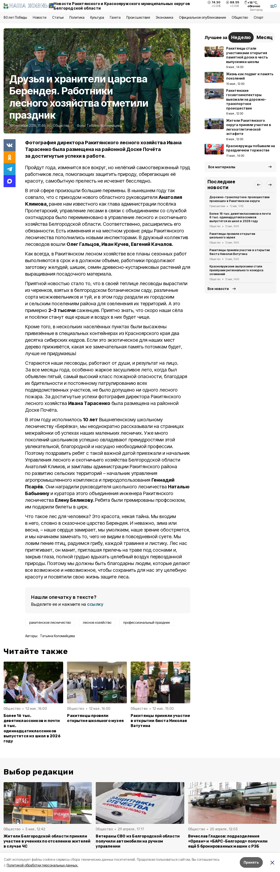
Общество (240, 17)
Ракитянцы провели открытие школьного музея (95, 718)
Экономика (164, 17)
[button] (258, 184)
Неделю (241, 37)
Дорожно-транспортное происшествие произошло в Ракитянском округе (239, 199)
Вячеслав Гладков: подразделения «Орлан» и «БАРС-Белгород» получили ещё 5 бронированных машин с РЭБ (228, 841)
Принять (251, 862)
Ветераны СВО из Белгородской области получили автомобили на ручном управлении (138, 841)
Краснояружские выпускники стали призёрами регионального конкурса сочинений (236, 270)
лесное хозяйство (97, 622)
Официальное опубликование (202, 17)
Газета (115, 17)
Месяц (265, 37)
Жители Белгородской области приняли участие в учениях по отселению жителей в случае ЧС (47, 841)
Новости (39, 17)
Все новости (218, 289)
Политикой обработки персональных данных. (42, 865)
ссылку (95, 604)
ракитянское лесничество (50, 622)
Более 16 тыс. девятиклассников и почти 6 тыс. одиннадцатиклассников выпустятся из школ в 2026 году (32, 728)
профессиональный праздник (146, 622)
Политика (76, 17)
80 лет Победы (15, 17)
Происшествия (138, 17)
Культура (97, 17)
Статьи (58, 17)
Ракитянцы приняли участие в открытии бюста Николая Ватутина (160, 720)
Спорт (258, 17)
